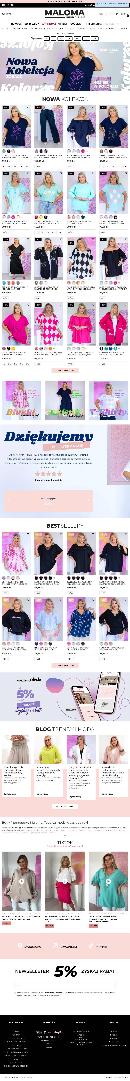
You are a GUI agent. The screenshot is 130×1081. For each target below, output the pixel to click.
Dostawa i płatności (16, 1038)
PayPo (49, 1047)
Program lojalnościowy (16, 1056)
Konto (114, 1031)
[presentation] (33, 1004)
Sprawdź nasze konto (65, 846)
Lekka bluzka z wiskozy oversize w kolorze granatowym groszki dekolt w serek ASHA (80, 649)
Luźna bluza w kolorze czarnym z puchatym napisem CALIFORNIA (15, 649)
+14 (21, 283)
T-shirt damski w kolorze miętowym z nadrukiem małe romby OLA (112, 222)
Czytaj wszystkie (65, 806)
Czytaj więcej (10, 794)
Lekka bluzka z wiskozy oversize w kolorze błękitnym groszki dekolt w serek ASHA (47, 649)
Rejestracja (113, 1042)
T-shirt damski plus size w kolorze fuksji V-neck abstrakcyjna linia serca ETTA (16, 354)
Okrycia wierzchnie (65, 33)
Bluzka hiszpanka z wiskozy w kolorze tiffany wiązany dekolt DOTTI (15, 222)
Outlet (62, 24)
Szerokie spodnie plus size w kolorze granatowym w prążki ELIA (48, 157)
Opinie (16, 1059)
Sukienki (16, 29)
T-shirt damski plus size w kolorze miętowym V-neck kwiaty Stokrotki (46, 222)
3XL (77, 38)
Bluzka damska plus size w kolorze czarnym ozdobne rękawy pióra (112, 583)
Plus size (77, 24)
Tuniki (24, 29)
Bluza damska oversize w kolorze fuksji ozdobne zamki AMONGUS (111, 354)
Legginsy (70, 29)
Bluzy (42, 29)
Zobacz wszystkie (65, 370)
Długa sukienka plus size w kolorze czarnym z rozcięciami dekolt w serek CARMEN (15, 288)
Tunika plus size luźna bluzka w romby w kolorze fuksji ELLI (48, 354)
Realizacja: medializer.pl (116, 1078)
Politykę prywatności (46, 992)
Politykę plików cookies (65, 992)
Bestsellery (32, 24)
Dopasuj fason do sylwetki (114, 1045)
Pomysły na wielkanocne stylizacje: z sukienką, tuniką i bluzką (113, 771)
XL (61, 38)
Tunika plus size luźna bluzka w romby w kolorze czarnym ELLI (81, 288)
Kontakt (16, 1035)
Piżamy (112, 29)
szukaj (6, 14)
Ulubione (114, 1038)
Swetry (33, 29)
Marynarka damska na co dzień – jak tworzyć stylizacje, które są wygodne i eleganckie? (80, 772)
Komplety (102, 29)
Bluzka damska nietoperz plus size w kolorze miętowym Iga (79, 222)
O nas (16, 1031)
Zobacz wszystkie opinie (48, 480)
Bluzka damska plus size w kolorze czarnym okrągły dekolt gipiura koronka (79, 583)
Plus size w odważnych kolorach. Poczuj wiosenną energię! (48, 771)
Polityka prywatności (16, 1049)
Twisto (49, 1044)
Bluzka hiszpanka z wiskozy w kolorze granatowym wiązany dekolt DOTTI (80, 157)
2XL (68, 38)
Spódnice (81, 29)
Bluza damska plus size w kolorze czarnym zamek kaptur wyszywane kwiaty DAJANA (47, 288)
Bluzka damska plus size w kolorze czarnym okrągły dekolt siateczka (47, 583)
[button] (6, 66)
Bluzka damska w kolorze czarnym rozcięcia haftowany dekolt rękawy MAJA (112, 649)
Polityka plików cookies (16, 1052)
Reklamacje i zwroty (16, 1042)
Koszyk (113, 1035)
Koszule (59, 29)
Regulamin (16, 1045)
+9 (86, 217)
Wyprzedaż (49, 24)
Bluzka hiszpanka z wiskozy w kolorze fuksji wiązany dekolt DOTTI (80, 354)
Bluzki (50, 29)
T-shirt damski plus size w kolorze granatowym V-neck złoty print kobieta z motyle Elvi (113, 157)
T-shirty (6, 29)
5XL (94, 38)
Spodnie (92, 29)
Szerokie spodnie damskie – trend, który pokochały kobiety (13, 771)
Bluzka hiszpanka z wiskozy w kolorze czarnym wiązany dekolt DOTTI (113, 288)
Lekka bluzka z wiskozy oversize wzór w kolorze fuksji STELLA (14, 583)
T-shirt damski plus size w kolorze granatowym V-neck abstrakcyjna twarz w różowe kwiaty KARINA (16, 157)
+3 (119, 349)
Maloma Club (16, 1063)
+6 (86, 151)
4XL (86, 38)
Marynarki (123, 29)
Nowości (16, 24)
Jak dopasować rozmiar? (16, 1066)
